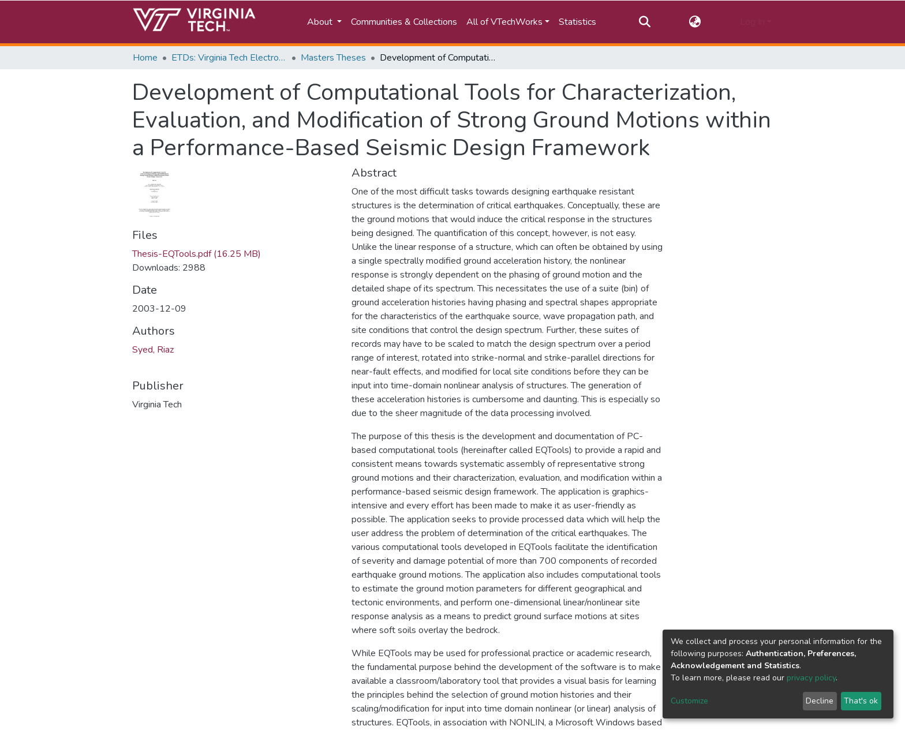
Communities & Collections (404, 22)
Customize (689, 700)
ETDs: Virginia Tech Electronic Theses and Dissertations (229, 57)
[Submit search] (644, 22)
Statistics (577, 22)
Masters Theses (333, 57)
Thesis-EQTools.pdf (196, 254)
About (321, 22)
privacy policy (811, 677)
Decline (819, 700)
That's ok (861, 700)
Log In (752, 22)
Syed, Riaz (153, 349)
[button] (695, 22)
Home (145, 57)
